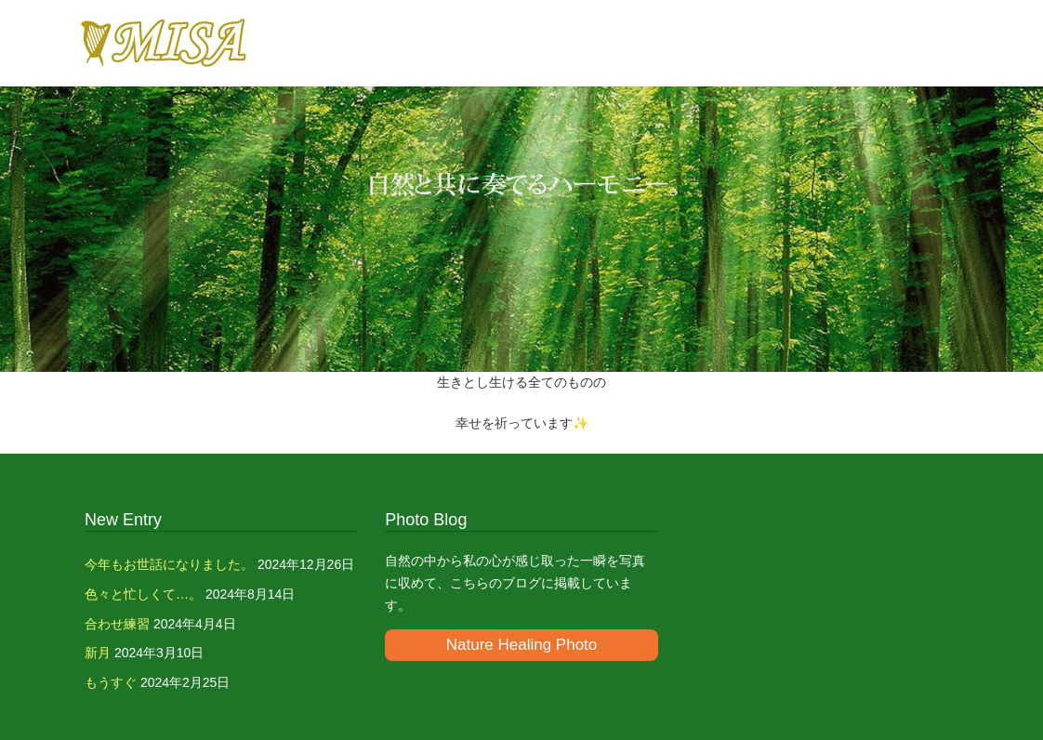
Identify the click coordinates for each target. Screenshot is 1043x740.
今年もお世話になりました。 (169, 564)
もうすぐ (111, 682)
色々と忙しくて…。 (143, 594)
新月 (98, 652)
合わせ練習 (117, 623)
